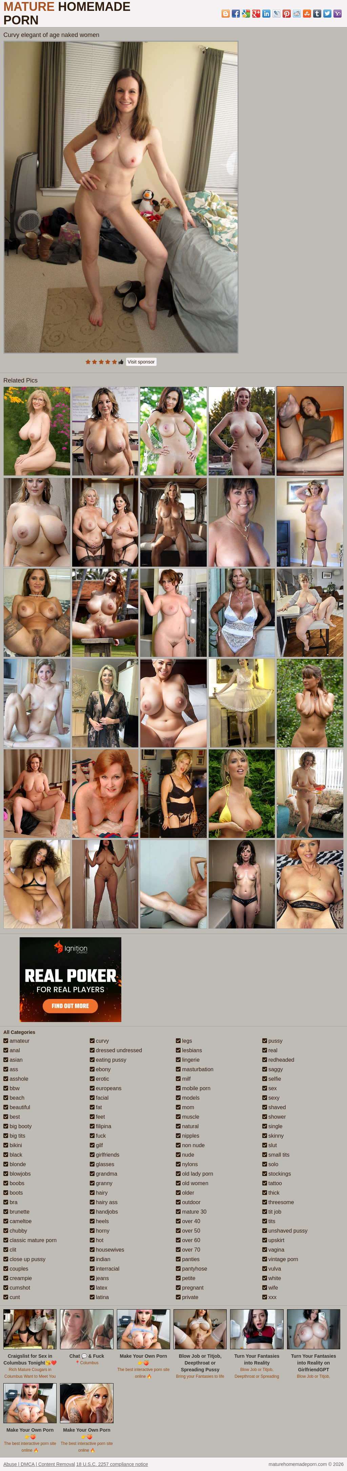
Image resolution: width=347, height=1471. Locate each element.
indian (100, 1259)
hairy (99, 1193)
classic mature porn (30, 1240)
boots (13, 1193)
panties (188, 1259)
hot (97, 1240)
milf (183, 1079)
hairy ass (104, 1202)
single (272, 1126)
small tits (276, 1155)
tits (268, 1221)
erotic (99, 1079)
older (185, 1193)
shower (274, 1117)
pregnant (190, 1288)
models (188, 1098)
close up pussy (24, 1259)
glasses (102, 1164)
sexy (271, 1098)
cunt (11, 1297)
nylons (187, 1164)
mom (185, 1107)
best (11, 1117)
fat (96, 1107)
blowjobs (17, 1174)
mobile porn (193, 1088)
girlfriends (105, 1155)
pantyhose (191, 1269)
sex (269, 1088)
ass (10, 1069)
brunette (16, 1212)
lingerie (188, 1060)
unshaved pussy (285, 1231)
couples (15, 1269)
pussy (272, 1041)
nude (185, 1155)
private (187, 1297)
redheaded (278, 1060)
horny (99, 1231)
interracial (105, 1269)
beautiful (16, 1107)
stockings (276, 1174)
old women (192, 1183)
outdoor (188, 1202)
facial (99, 1098)
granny (101, 1183)
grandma (104, 1174)
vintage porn (280, 1259)
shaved (274, 1107)
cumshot (16, 1288)
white (271, 1278)
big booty (17, 1126)
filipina (100, 1126)
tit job (272, 1212)
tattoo (272, 1183)
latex (98, 1288)
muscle (187, 1117)
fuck (98, 1136)
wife (270, 1288)
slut (269, 1145)
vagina (273, 1250)
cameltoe (17, 1221)
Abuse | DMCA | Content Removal (39, 1464)
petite (186, 1278)
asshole (15, 1079)
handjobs (104, 1212)
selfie (271, 1079)
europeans (106, 1088)
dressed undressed (116, 1050)
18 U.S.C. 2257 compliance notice (112, 1464)
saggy (272, 1069)
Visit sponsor (141, 362)
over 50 (188, 1231)
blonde (14, 1164)
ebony (100, 1069)
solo (270, 1164)
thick (271, 1193)
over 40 (188, 1221)
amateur (16, 1041)
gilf (96, 1145)
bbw (11, 1088)
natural (187, 1126)
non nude (190, 1145)
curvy (99, 1041)
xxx (269, 1297)
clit (9, 1250)
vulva (271, 1269)
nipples (187, 1136)
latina (99, 1297)
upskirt (273, 1240)
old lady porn (194, 1174)
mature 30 (191, 1212)
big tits (14, 1136)
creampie (17, 1278)
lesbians (189, 1050)
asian (13, 1060)
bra (10, 1202)
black (12, 1155)
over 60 (188, 1240)
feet (97, 1117)
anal (11, 1050)
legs (184, 1041)
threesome (278, 1202)
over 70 (188, 1250)
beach (13, 1098)
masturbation (194, 1069)
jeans (99, 1278)
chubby (15, 1231)
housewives (107, 1250)
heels (99, 1221)
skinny (273, 1136)
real (270, 1050)
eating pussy (108, 1060)
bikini (12, 1145)
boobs (13, 1183)
